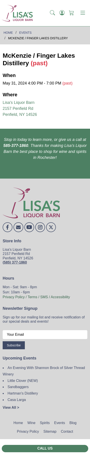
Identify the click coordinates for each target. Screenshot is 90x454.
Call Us (45, 448)
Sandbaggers (18, 387)
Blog (72, 423)
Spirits (45, 423)
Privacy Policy (28, 431)
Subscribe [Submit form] (14, 345)
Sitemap (50, 431)
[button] (52, 13)
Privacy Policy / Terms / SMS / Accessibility (36, 297)
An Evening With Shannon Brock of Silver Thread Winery (44, 371)
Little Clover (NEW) (23, 381)
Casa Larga (17, 400)
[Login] (62, 13)
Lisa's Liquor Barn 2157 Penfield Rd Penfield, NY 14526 (20, 108)
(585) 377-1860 (15, 262)
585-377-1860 (15, 145)
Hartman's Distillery (23, 393)
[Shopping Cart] (71, 13)
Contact (67, 431)
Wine (31, 423)
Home (18, 423)
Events (59, 423)
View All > (11, 407)
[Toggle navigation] (82, 13)
